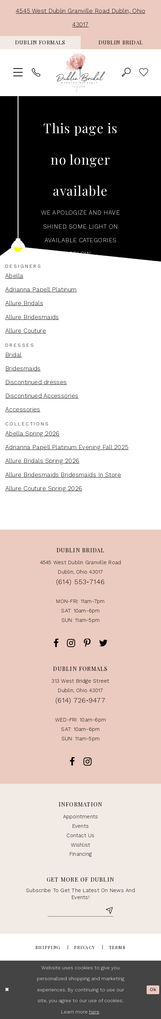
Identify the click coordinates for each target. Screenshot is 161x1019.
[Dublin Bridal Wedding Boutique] (80, 72)
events (80, 826)
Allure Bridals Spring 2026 (42, 460)
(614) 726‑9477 (80, 700)
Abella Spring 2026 (32, 433)
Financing (80, 854)
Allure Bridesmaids (32, 317)
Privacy (84, 947)
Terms (117, 947)
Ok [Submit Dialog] (153, 989)
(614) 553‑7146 (80, 582)
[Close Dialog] (7, 990)
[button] (18, 72)
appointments (80, 816)
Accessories (22, 409)
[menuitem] (40, 42)
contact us (80, 835)
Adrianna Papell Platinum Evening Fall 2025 (67, 447)
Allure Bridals (24, 303)
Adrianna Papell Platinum (41, 289)
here (94, 1011)
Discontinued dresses (36, 382)
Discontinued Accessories (42, 395)
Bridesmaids (23, 368)
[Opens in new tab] (40, 42)
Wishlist (80, 845)
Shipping (47, 947)
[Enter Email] (80, 911)
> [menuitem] (144, 72)
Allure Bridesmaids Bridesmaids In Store (63, 474)
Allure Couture (25, 330)
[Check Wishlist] (144, 72)
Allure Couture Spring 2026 (43, 488)
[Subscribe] (109, 911)
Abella (14, 275)
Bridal (13, 354)
